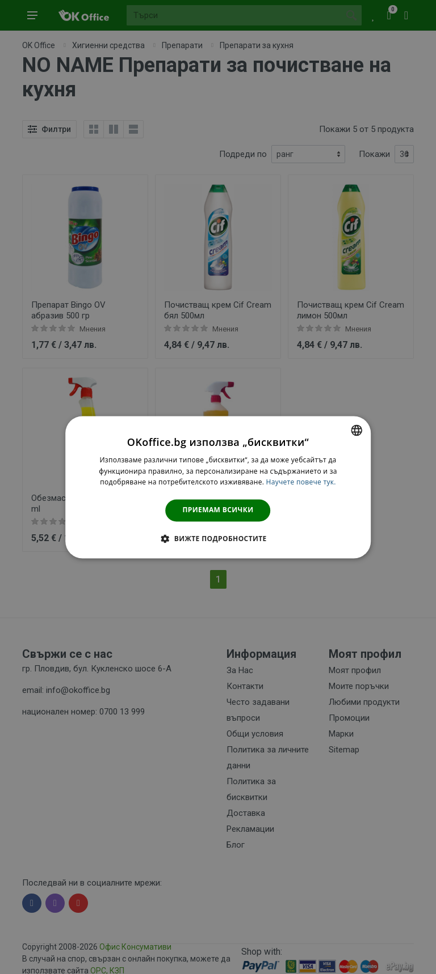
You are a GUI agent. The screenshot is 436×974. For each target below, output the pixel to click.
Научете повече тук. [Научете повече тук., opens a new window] (301, 482)
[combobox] (356, 430)
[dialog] (218, 487)
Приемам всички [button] (218, 510)
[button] (217, 538)
